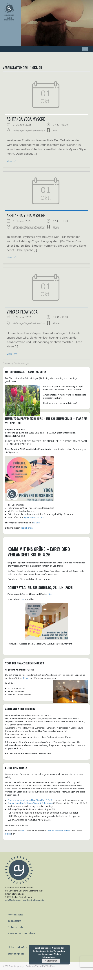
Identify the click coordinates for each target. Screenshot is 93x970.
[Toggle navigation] (85, 49)
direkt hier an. (27, 528)
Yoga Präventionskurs (33, 517)
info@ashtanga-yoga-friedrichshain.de (24, 900)
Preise (8, 834)
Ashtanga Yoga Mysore (26, 119)
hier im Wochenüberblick (59, 830)
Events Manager (21, 363)
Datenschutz (15, 927)
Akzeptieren (51, 960)
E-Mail (26, 678)
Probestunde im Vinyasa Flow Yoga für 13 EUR (30, 800)
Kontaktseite (15, 914)
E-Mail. (36, 522)
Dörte (56, 226)
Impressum (14, 920)
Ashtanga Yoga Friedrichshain (29, 130)
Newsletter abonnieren (22, 933)
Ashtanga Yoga (17, 966)
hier (50, 594)
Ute (55, 130)
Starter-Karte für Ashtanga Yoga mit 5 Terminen (30, 803)
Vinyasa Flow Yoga (22, 312)
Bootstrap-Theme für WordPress (40, 966)
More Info (12, 161)
